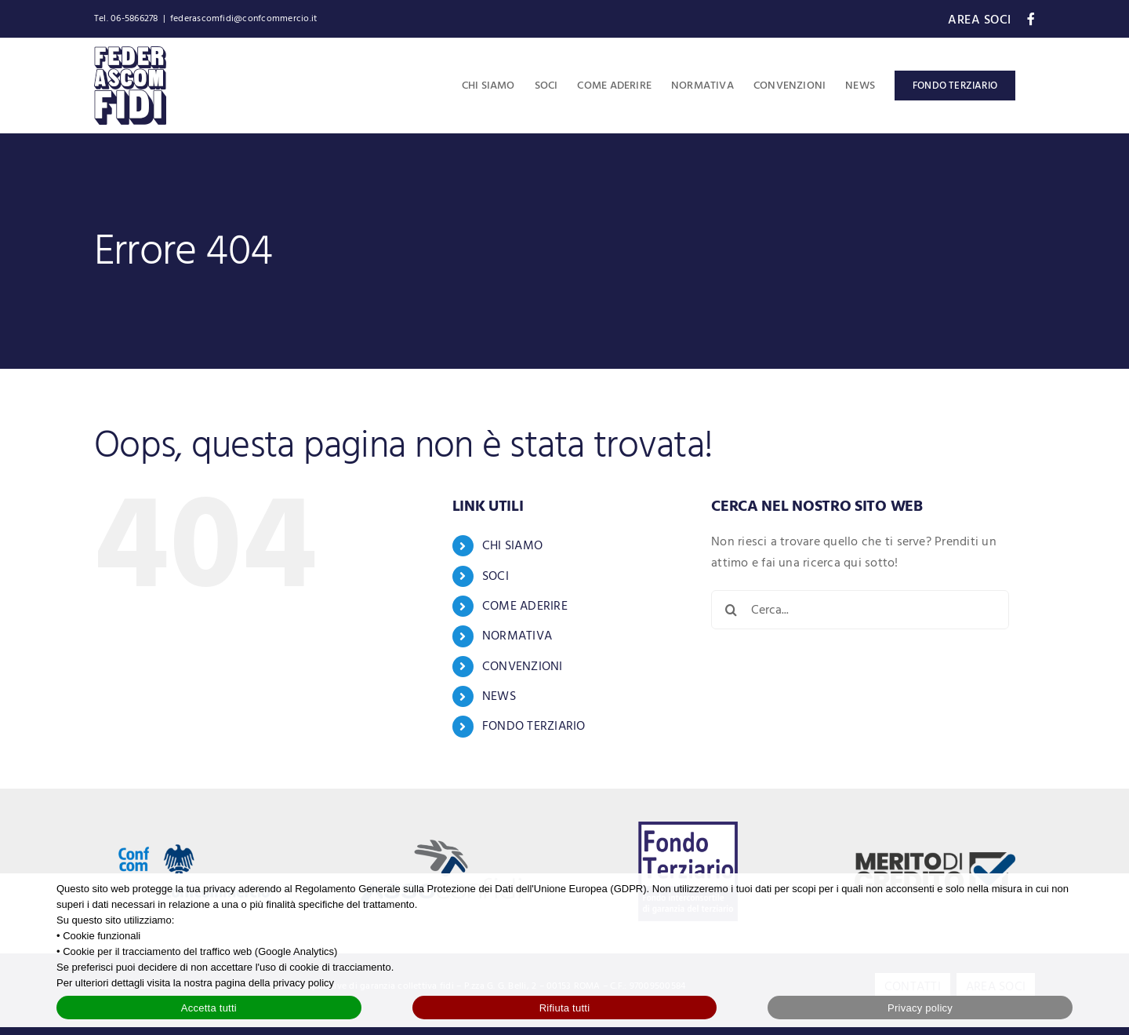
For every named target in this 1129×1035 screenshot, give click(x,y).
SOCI (495, 576)
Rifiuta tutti (564, 1008)
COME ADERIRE (525, 605)
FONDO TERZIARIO (534, 725)
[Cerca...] (860, 609)
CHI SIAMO (512, 545)
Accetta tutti (209, 1008)
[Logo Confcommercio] (194, 826)
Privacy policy (920, 1008)
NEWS (499, 696)
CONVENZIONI (522, 666)
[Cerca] (730, 609)
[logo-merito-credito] (935, 858)
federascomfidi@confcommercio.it (243, 18)
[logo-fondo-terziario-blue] (688, 827)
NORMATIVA (517, 635)
